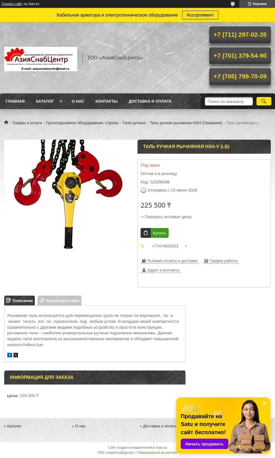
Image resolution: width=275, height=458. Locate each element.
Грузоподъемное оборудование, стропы (82, 123)
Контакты (106, 101)
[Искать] (263, 101)
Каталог (45, 101)
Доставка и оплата (150, 101)
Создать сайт (11, 4)
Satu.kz (161, 448)
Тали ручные (134, 123)
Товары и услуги (27, 123)
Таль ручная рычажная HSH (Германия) (186, 123)
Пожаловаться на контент (157, 453)
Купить (159, 233)
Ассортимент (200, 15)
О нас (78, 101)
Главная (15, 101)
